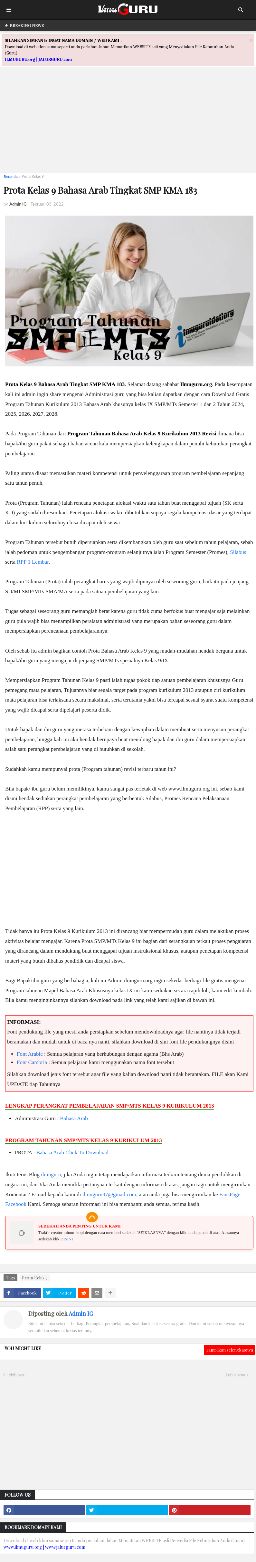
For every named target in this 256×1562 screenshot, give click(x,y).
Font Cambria (32, 1062)
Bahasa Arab (74, 1118)
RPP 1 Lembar (33, 562)
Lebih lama (235, 1374)
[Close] (251, 40)
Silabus (238, 552)
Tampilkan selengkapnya (229, 1350)
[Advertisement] (128, 123)
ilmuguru (51, 1174)
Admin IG (81, 1313)
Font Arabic (30, 1054)
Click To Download (87, 1153)
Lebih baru (15, 1374)
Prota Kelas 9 (33, 176)
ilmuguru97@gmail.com (109, 1194)
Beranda (11, 176)
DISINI (67, 1239)
